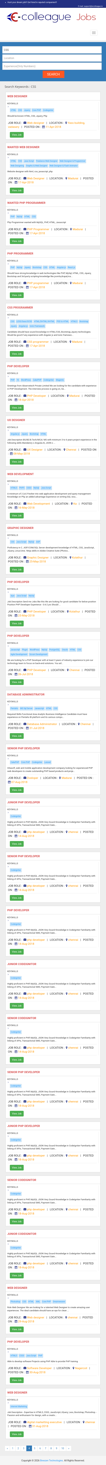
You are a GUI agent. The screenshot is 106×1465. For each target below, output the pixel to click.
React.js (71, 267)
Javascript (15, 650)
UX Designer (16, 420)
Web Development (20, 474)
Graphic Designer (21, 528)
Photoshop (15, 1301)
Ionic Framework (37, 326)
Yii (18, 380)
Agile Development (19, 654)
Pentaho (14, 708)
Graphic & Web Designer (36, 166)
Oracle (65, 650)
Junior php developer (24, 802)
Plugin (25, 650)
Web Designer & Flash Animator (64, 166)
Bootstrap (37, 267)
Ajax (12, 596)
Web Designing (17, 166)
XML (38, 1301)
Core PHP (36, 110)
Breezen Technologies (51, 1460)
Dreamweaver (59, 1301)
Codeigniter (48, 110)
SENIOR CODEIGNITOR (22, 1018)
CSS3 (28, 488)
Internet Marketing (19, 1406)
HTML (13, 110)
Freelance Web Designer (47, 161)
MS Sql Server (26, 708)
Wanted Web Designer (23, 147)
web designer (17, 1392)
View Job (17, 134)
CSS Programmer (20, 307)
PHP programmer (20, 253)
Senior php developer (23, 856)
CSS (20, 110)
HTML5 (74, 321)
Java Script (29, 161)
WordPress (26, 380)
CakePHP (37, 380)
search (53, 74)
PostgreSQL (54, 650)
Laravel (47, 762)
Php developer (18, 910)
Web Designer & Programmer (72, 161)
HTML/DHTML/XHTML (44, 321)
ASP (38, 542)
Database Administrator (26, 694)
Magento (60, 380)
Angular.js (61, 267)
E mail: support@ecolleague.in (89, 6)
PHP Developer (18, 366)
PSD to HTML (63, 321)
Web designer (17, 96)
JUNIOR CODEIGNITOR (22, 964)
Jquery (27, 110)
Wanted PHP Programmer (26, 202)
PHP (13, 216)
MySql (19, 216)
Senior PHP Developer (23, 748)
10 (62, 1448)
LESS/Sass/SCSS (24, 321)
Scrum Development (39, 654)
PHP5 (21, 488)
